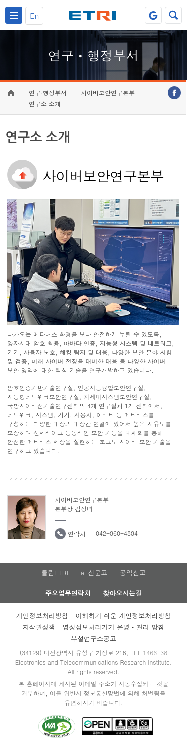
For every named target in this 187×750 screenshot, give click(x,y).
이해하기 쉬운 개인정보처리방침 (123, 615)
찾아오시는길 (122, 593)
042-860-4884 (117, 533)
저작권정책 (39, 627)
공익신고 (133, 572)
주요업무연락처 (68, 593)
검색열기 (173, 15)
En (34, 15)
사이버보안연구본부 (108, 92)
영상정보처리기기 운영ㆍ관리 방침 (114, 627)
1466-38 (155, 652)
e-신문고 (93, 572)
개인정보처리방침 (42, 615)
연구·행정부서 (48, 92)
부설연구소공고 (93, 638)
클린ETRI (54, 572)
